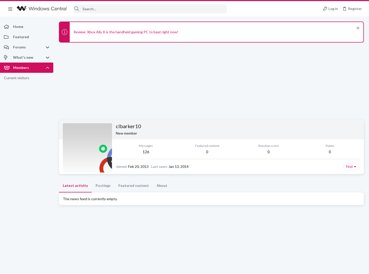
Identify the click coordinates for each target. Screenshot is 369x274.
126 (145, 151)
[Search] (150, 8)
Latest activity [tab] (75, 185)
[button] (10, 8)
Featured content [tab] (133, 185)
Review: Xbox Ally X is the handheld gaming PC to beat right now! (126, 32)
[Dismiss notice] (357, 28)
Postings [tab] (103, 185)
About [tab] (162, 185)
